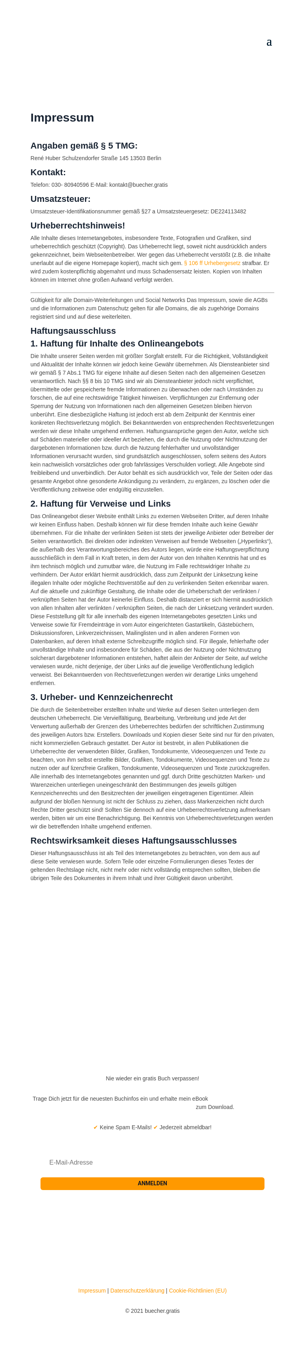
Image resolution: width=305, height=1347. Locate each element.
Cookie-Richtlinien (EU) (198, 1290)
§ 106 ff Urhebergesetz (212, 263)
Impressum (92, 1290)
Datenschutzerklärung (137, 1290)
